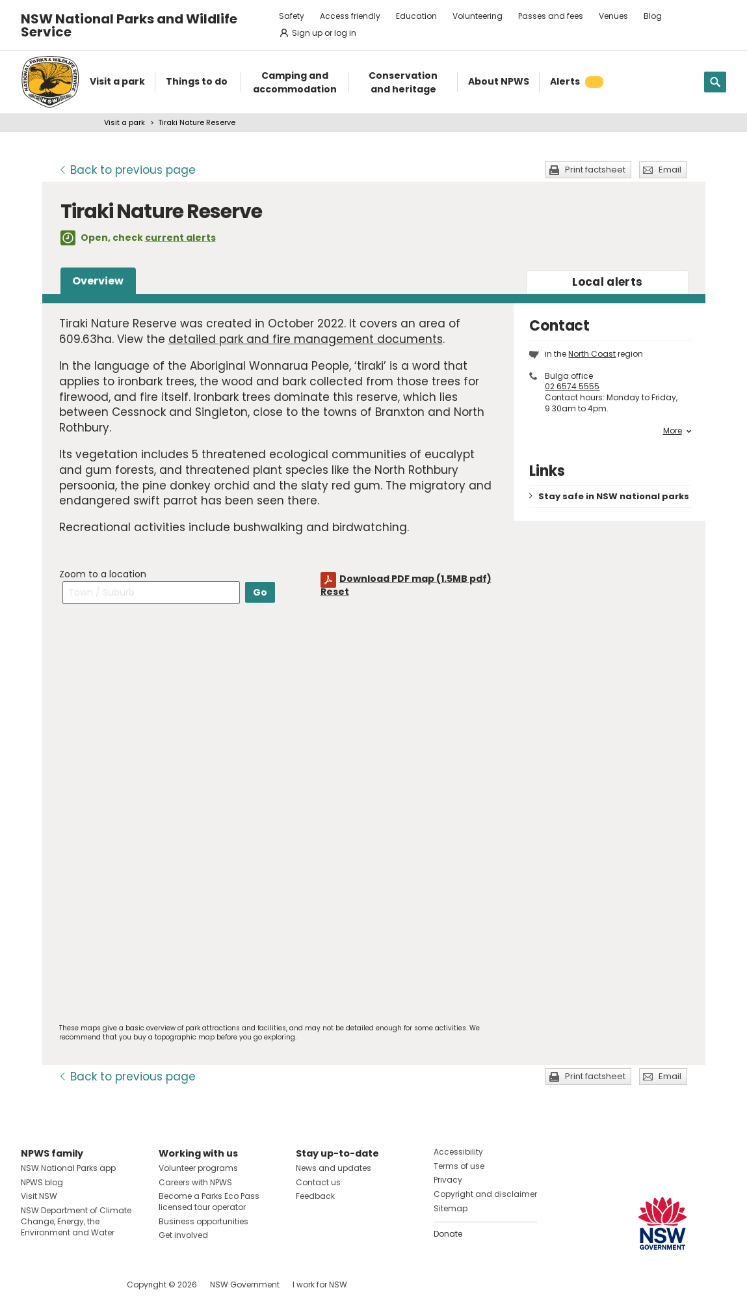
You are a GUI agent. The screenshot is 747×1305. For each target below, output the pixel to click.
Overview (98, 280)
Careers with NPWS (195, 1182)
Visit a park (124, 122)
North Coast (592, 353)
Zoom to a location (102, 574)
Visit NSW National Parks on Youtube (89, 1284)
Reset (335, 591)
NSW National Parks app (68, 1168)
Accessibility (458, 1151)
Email (670, 169)
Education (416, 15)
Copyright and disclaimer (485, 1194)
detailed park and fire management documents (305, 339)
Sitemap (450, 1208)
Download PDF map (415, 578)
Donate (448, 1233)
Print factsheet (595, 169)
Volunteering (477, 15)
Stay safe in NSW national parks (613, 496)
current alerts (180, 237)
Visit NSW (39, 1196)
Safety (291, 15)
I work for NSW (320, 1284)
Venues (613, 15)
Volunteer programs (198, 1168)
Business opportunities (203, 1221)
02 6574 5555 (572, 386)
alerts (607, 282)
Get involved (183, 1235)
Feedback (315, 1196)
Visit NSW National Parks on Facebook (33, 1284)
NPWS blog (42, 1182)
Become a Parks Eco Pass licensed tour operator (209, 1201)
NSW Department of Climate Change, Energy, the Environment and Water (76, 1221)
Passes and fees (550, 15)
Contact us (318, 1182)
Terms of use (459, 1166)
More (677, 431)
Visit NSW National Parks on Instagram (61, 1284)
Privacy (448, 1179)
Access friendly (350, 15)
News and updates (333, 1168)
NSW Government (245, 1284)
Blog (653, 15)
